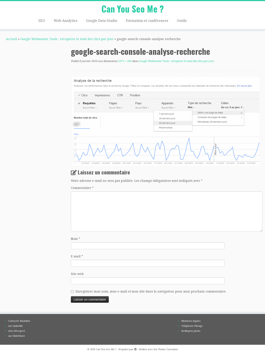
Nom (75, 239)
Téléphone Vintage (192, 326)
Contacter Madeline (19, 321)
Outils (182, 21)
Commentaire (82, 188)
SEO (41, 21)
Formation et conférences (147, 21)
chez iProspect (16, 331)
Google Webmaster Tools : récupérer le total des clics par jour (67, 39)
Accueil (11, 39)
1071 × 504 (124, 61)
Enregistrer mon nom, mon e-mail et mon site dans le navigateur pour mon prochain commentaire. (151, 291)
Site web (77, 274)
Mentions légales (191, 321)
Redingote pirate (190, 331)
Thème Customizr (168, 349)
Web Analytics (65, 21)
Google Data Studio (101, 21)
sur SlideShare (16, 336)
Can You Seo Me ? (132, 8)
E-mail (77, 256)
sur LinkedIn (15, 326)
